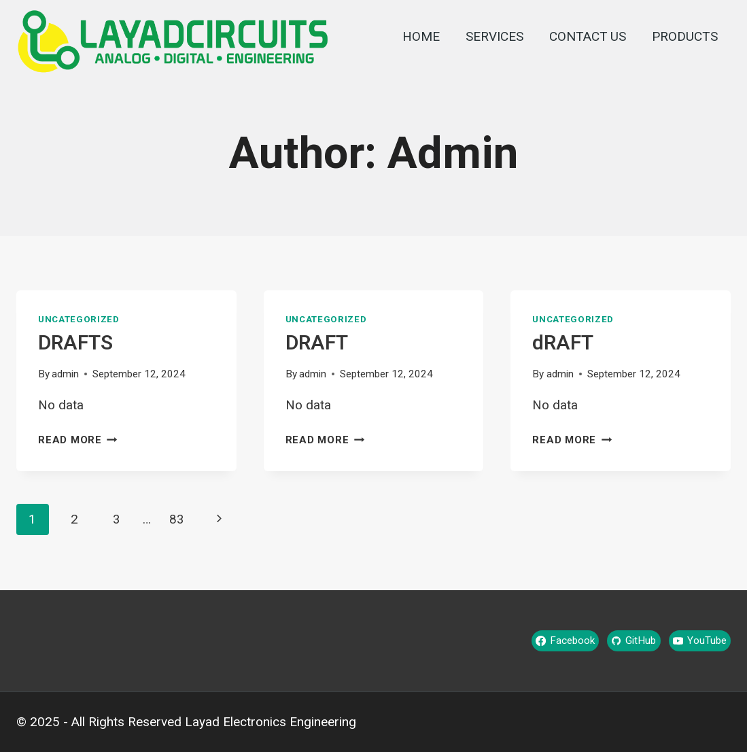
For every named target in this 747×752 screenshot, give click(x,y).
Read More (78, 440)
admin (65, 375)
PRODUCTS (685, 36)
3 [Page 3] (116, 520)
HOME (421, 36)
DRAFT (316, 344)
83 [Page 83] (176, 520)
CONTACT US (587, 36)
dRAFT (562, 344)
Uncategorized (79, 320)
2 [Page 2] (74, 520)
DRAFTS (75, 344)
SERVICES (494, 36)
